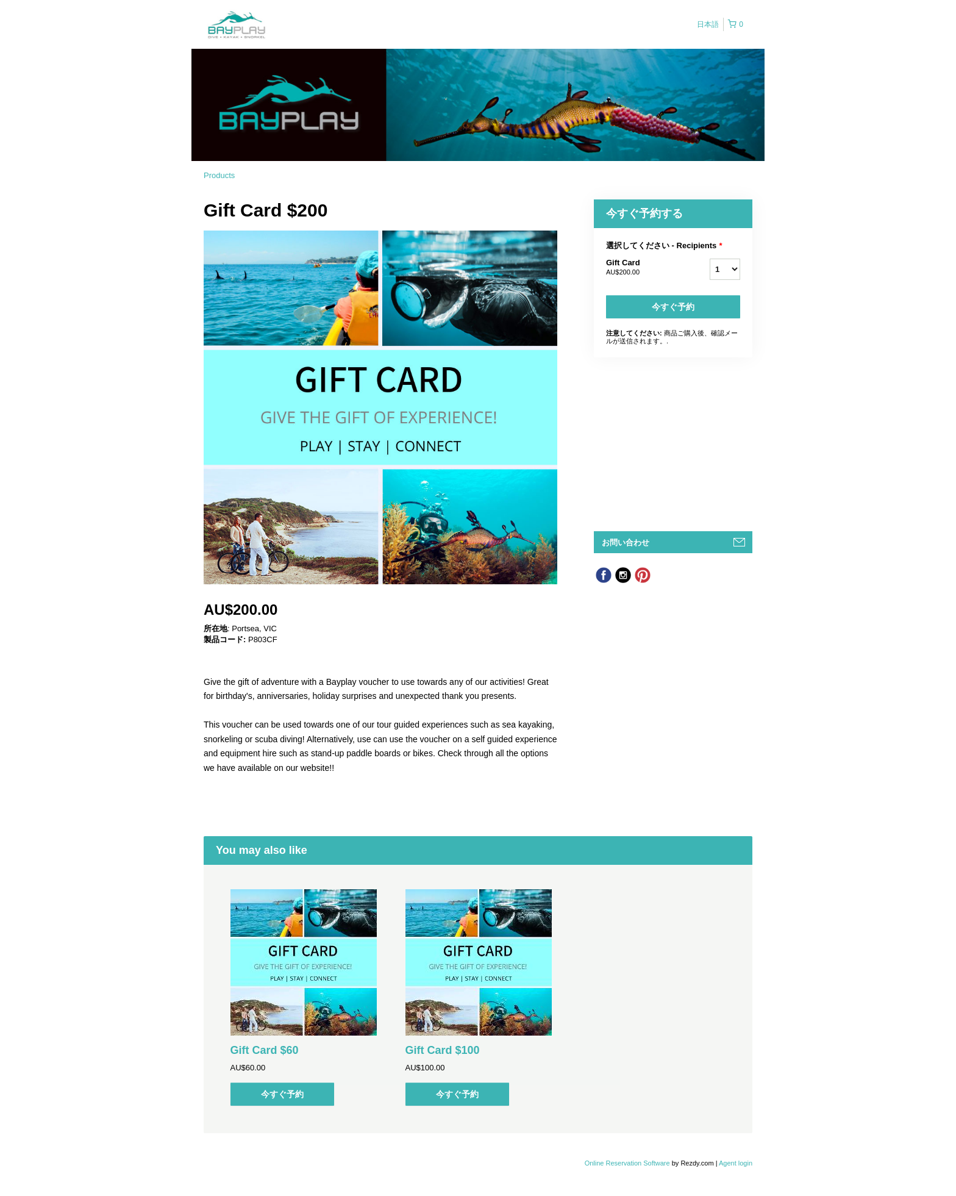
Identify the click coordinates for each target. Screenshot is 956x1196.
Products (219, 175)
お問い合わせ (625, 542)
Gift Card (642, 268)
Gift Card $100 (442, 1050)
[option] (303, 997)
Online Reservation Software (627, 1163)
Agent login (735, 1163)
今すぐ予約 (673, 307)
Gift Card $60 (264, 1050)
